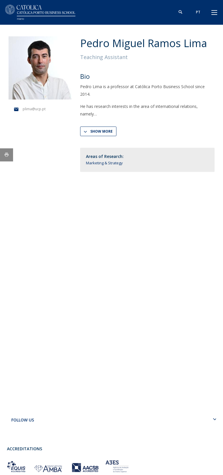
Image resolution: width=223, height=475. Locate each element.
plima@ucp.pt (34, 108)
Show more (101, 131)
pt (198, 12)
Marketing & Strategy (104, 163)
